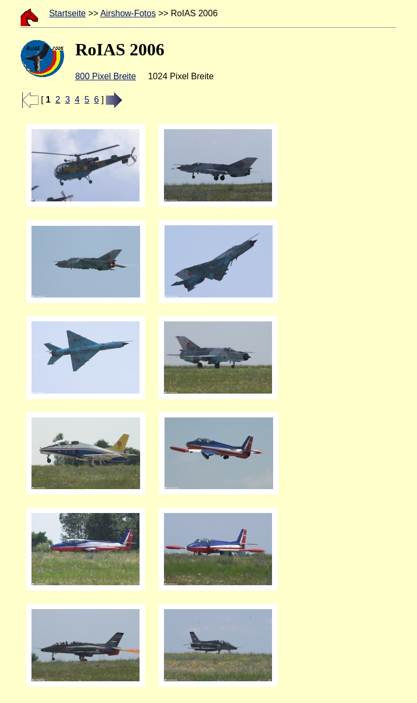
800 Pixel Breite (105, 76)
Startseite (67, 13)
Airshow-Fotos (128, 13)
